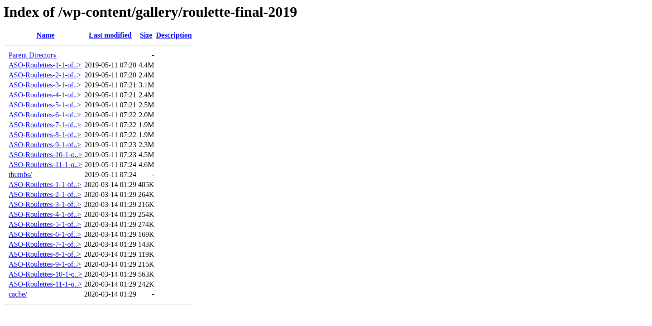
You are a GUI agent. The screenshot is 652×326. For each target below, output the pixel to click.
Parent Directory (33, 55)
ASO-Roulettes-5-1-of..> (45, 105)
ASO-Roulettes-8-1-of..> (45, 135)
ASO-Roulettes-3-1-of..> (45, 85)
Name (45, 35)
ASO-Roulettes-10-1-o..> (45, 154)
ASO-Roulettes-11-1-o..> (45, 164)
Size (146, 35)
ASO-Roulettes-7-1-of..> (45, 125)
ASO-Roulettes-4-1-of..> (45, 95)
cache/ (18, 294)
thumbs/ (20, 174)
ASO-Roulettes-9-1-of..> (45, 145)
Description (174, 35)
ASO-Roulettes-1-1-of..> (45, 65)
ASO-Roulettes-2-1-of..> (45, 75)
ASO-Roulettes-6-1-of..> (45, 115)
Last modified (110, 35)
